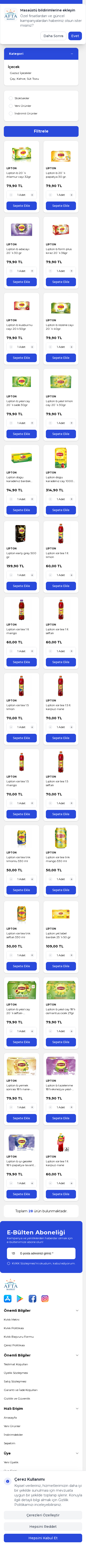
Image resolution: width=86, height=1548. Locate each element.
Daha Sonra (53, 36)
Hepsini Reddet (43, 1526)
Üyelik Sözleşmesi (16, 1373)
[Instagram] (45, 1298)
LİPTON (11, 168)
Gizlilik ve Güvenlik (17, 1398)
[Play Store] (20, 1298)
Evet (75, 36)
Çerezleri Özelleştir (43, 1515)
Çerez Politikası (14, 1345)
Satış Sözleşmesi (15, 1381)
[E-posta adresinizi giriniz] (41, 1253)
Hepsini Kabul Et (43, 1538)
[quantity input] (22, 195)
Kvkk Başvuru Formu (19, 1336)
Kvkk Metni (11, 1319)
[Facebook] (32, 1298)
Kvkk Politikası (14, 1328)
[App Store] (7, 1298)
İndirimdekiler (13, 1434)
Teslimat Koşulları (16, 1364)
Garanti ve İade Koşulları (21, 1390)
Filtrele (41, 131)
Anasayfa (10, 1417)
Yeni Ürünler (12, 1426)
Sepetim (9, 1443)
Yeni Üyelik (11, 1462)
